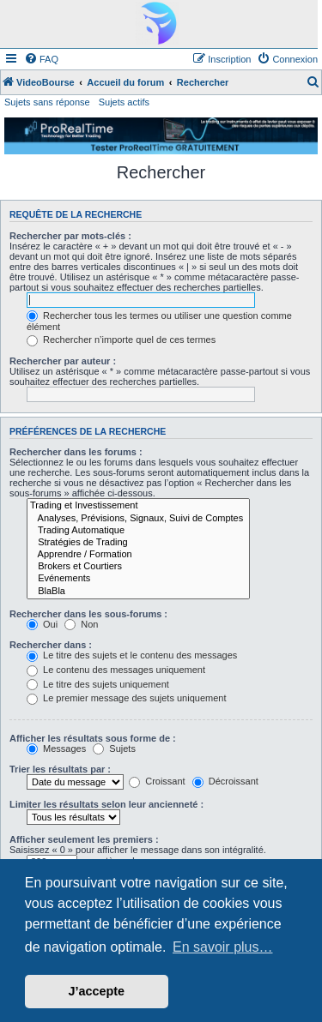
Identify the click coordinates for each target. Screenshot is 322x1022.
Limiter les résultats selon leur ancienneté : (106, 804)
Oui (42, 624)
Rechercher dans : (50, 645)
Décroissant (225, 781)
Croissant (157, 781)
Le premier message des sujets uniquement (126, 698)
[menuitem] (41, 59)
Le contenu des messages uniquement (116, 669)
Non (81, 624)
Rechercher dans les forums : (76, 452)
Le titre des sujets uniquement (98, 684)
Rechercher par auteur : (62, 361)
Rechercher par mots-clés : (70, 236)
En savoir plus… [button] (223, 947)
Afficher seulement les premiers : (84, 839)
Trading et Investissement (138, 506)
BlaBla (138, 592)
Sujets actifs (124, 102)
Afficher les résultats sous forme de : (92, 738)
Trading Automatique (138, 531)
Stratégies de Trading (138, 543)
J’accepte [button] (97, 991)
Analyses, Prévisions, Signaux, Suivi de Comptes (138, 519)
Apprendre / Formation (138, 555)
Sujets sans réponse (47, 102)
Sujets (114, 748)
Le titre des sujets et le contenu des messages (132, 655)
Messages (56, 748)
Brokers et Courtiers (138, 567)
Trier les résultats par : (60, 769)
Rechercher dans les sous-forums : (88, 614)
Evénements (138, 579)
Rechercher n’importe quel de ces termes (121, 339)
